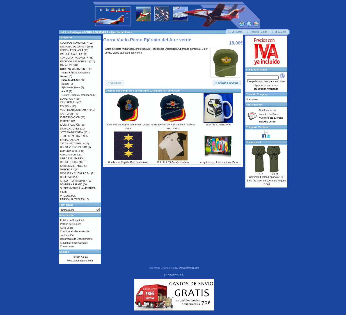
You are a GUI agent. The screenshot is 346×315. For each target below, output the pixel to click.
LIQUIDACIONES (70, 128)
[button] (235, 32)
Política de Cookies (70, 224)
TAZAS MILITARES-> (72, 143)
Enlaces (64, 251)
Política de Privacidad (72, 220)
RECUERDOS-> (69, 162)
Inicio (64, 32)
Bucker (65, 83)
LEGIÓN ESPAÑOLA (71, 50)
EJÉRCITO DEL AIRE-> (73, 46)
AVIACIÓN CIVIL (69, 154)
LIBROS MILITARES (71, 158)
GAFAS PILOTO (69, 65)
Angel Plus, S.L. (176, 274)
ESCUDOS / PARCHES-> (74, 61)
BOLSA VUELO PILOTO (73, 147)
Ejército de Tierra (71, 87)
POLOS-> (65, 106)
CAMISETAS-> (68, 102)
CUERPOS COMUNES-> (74, 42)
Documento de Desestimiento (76, 238)
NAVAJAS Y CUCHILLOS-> (75, 173)
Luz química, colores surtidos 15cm (218, 162)
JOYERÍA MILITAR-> (71, 132)
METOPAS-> (67, 169)
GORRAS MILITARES (95, 32)
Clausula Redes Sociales (74, 242)
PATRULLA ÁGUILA (71, 54)
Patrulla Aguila (80, 257)
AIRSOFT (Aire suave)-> (73, 180)
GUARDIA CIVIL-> (70, 151)
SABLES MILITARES (71, 166)
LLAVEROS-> (67, 98)
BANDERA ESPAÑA (71, 184)
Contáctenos (67, 246)
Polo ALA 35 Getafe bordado (173, 162)
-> (73, 69)
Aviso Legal (66, 227)
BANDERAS (67, 139)
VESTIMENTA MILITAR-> (74, 109)
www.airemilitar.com (189, 268)
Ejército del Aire (120, 32)
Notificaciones (254, 104)
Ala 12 (64, 91)
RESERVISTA (68, 177)
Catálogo (75, 32)
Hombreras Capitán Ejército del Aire (127, 162)
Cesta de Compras (257, 94)
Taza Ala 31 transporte (218, 124)
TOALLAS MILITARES (72, 136)
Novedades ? (253, 142)
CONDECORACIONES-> (74, 57)
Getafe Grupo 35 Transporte (77, 95)
